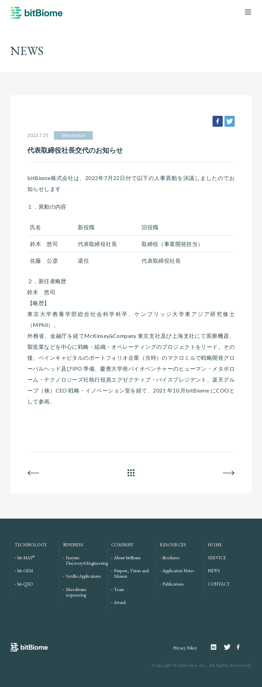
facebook (218, 121)
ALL (131, 472)
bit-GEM (25, 571)
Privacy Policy (185, 648)
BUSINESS (73, 545)
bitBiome (36, 16)
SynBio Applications (83, 576)
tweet (229, 121)
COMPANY (122, 545)
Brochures (170, 558)
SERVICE (217, 558)
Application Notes (178, 571)
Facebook (239, 647)
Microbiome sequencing (76, 592)
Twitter (230, 647)
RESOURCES (173, 545)
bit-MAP (26, 558)
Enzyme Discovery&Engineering (87, 560)
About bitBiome (127, 558)
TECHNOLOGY (31, 545)
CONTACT (219, 584)
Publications (173, 584)
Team (119, 589)
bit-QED (25, 584)
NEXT (229, 472)
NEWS (214, 571)
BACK (33, 472)
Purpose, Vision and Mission (131, 573)
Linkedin (217, 647)
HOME (215, 545)
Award (120, 602)
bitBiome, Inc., (193, 665)
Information (73, 135)
